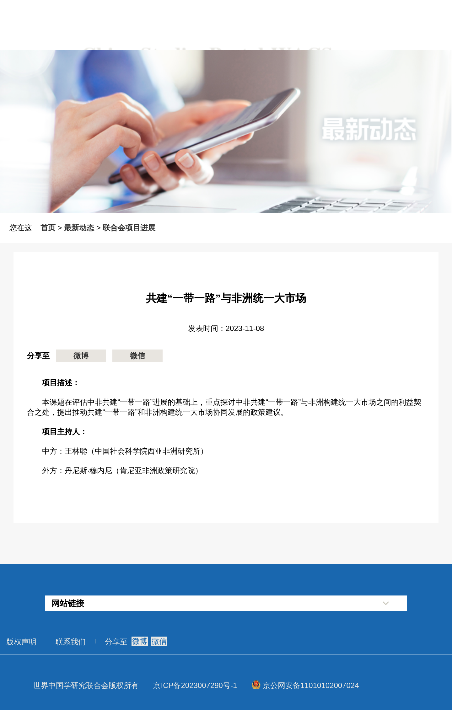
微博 (81, 355)
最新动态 (79, 227)
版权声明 (21, 642)
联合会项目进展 (129, 227)
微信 (137, 355)
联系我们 (71, 642)
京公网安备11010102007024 (311, 685)
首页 (48, 227)
